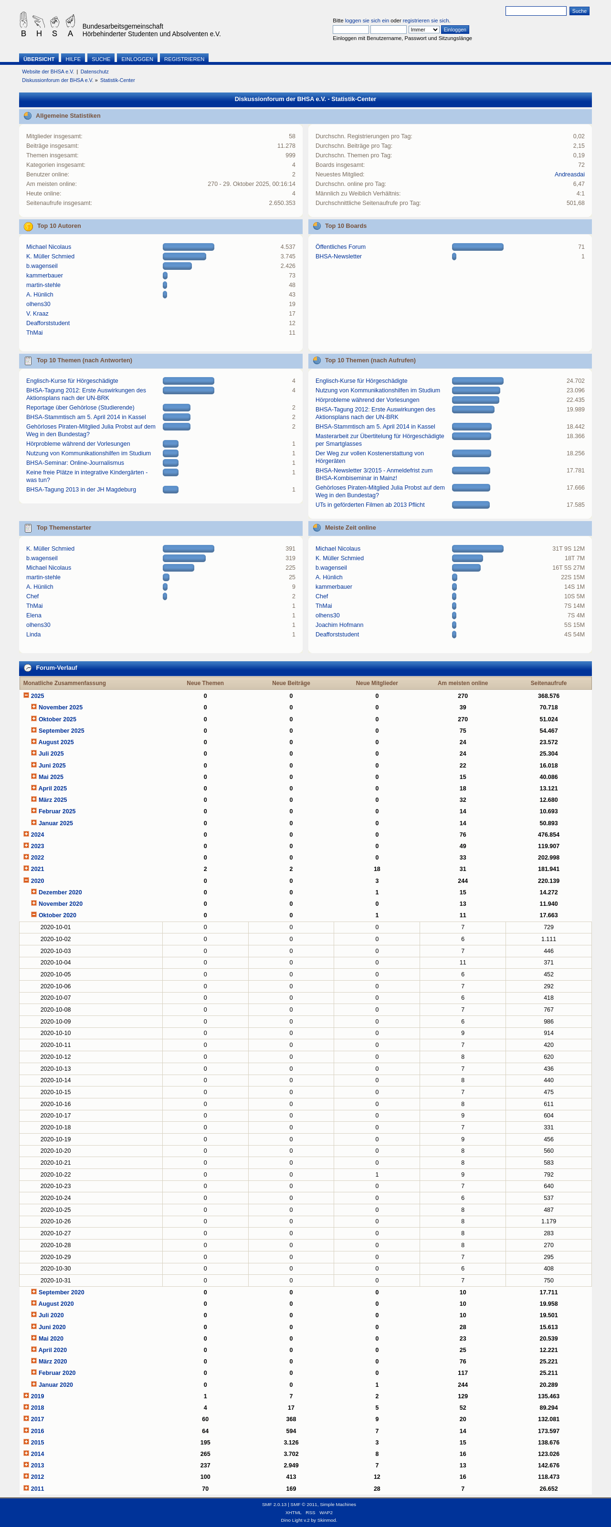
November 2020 (61, 904)
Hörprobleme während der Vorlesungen (78, 444)
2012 (37, 1477)
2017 (37, 1419)
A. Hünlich (39, 294)
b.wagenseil (42, 266)
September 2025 (61, 731)
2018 (37, 1407)
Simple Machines (338, 1504)
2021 (37, 869)
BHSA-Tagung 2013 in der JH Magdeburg (81, 489)
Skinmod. (327, 1520)
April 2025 (52, 788)
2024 (37, 834)
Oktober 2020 (57, 915)
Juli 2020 (51, 1315)
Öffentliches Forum (341, 247)
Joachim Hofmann (340, 625)
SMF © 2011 (304, 1504)
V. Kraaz (37, 313)
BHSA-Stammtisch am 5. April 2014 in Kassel (86, 417)
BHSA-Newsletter (339, 256)
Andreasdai (570, 174)
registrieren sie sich (426, 20)
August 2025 (56, 742)
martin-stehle (43, 285)
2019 (37, 1396)
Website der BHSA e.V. (48, 71)
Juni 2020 (52, 1327)
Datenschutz (95, 71)
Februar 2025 (57, 811)
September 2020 (61, 1292)
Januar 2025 (56, 823)
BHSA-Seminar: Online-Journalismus (75, 463)
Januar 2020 (56, 1385)
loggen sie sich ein (367, 20)
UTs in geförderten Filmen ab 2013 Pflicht (370, 505)
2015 (37, 1442)
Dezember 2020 (60, 892)
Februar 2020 (57, 1373)
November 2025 (61, 707)
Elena (34, 615)
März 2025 (53, 800)
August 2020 (56, 1304)
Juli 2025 (51, 753)
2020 (37, 881)
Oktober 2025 (57, 719)
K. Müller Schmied (50, 256)
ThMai (34, 332)
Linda (33, 634)
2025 (37, 696)
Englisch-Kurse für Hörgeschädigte (72, 381)
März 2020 (53, 1361)
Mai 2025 (51, 777)
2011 (37, 1489)
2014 (37, 1454)
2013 (37, 1465)
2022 (37, 857)
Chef (32, 596)
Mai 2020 (51, 1338)
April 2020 (52, 1350)
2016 (37, 1431)
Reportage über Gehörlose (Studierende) (80, 407)
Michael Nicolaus (48, 247)
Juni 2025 (52, 765)
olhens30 (38, 304)
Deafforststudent (48, 323)
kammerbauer (44, 275)
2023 (37, 846)
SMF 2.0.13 (274, 1504)
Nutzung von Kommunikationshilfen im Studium (88, 453)
